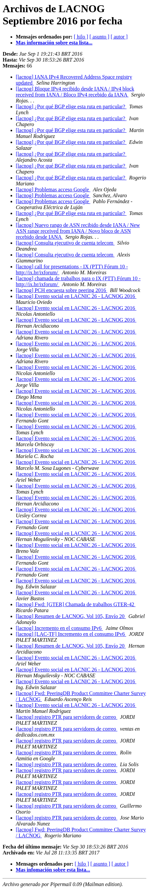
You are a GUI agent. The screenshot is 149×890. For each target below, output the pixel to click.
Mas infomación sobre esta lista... (53, 870)
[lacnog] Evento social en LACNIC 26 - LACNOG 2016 (76, 296)
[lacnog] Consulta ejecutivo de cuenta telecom (65, 243)
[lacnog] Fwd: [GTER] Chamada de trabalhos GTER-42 (76, 604)
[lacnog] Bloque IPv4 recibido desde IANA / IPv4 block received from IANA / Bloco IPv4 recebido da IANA (75, 91)
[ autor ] (119, 37)
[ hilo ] (81, 37)
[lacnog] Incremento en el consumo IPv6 (59, 628)
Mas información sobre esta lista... (54, 42)
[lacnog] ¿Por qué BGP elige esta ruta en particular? (71, 106)
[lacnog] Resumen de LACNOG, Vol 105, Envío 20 (71, 616)
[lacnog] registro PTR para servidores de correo (66, 717)
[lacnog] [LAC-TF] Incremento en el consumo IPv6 (71, 634)
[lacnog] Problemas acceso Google (53, 189)
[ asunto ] (99, 37)
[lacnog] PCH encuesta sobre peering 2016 (61, 290)
